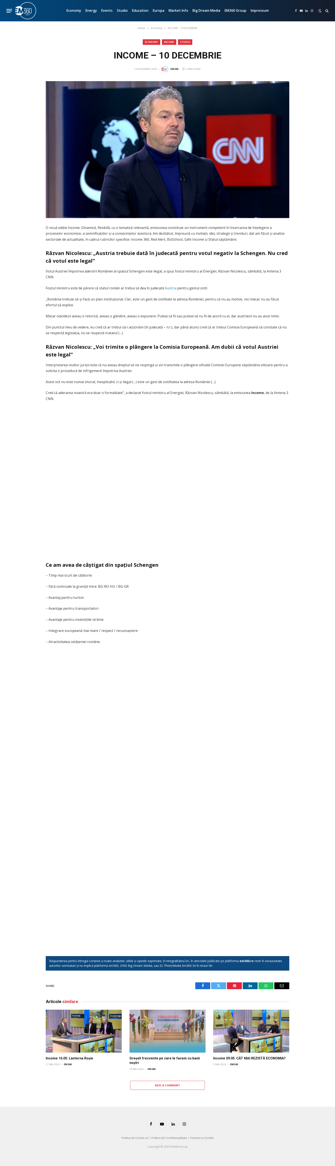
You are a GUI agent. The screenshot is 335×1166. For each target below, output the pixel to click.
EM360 (174, 68)
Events (107, 10)
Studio (122, 10)
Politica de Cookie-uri (135, 1138)
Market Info (178, 10)
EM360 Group (235, 10)
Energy (91, 10)
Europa (158, 10)
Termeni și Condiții (202, 1138)
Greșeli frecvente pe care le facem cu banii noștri (164, 1060)
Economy (73, 10)
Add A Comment (167, 1085)
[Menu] (9, 11)
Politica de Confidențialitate (169, 1138)
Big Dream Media (206, 10)
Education (140, 10)
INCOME (169, 42)
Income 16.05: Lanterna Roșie (69, 1058)
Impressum (260, 10)
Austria (170, 288)
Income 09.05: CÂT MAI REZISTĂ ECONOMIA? (249, 1058)
